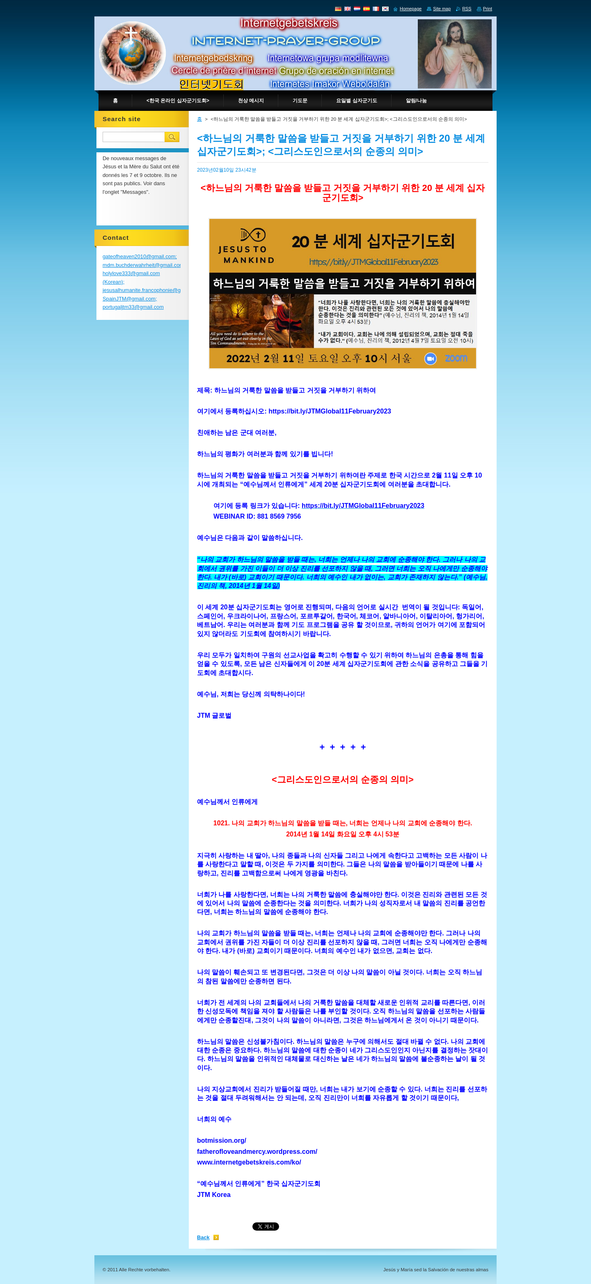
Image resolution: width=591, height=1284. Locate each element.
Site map (442, 8)
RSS (466, 8)
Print (487, 8)
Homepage (410, 8)
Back (203, 1237)
